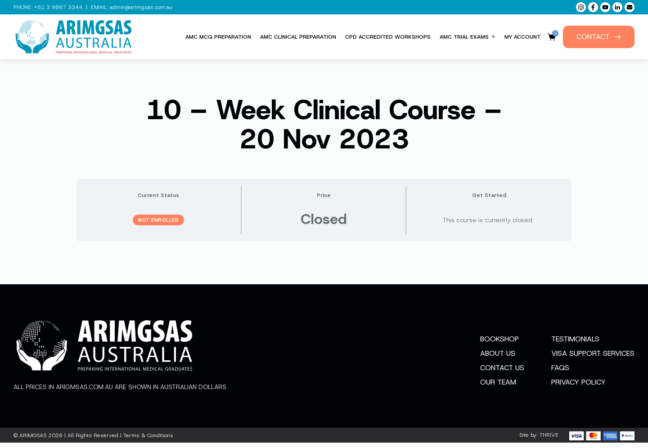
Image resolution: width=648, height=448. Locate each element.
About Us (497, 359)
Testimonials (575, 344)
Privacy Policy (578, 388)
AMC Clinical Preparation (298, 36)
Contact (598, 36)
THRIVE (549, 440)
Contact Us (502, 373)
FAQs (560, 373)
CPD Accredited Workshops (388, 36)
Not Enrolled (158, 220)
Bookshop (499, 344)
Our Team (498, 388)
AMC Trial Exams (467, 36)
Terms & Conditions (148, 440)
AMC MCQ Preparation (218, 36)
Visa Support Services (592, 359)
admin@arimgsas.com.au (141, 7)
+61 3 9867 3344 (58, 7)
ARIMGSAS (32, 440)
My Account (522, 36)
